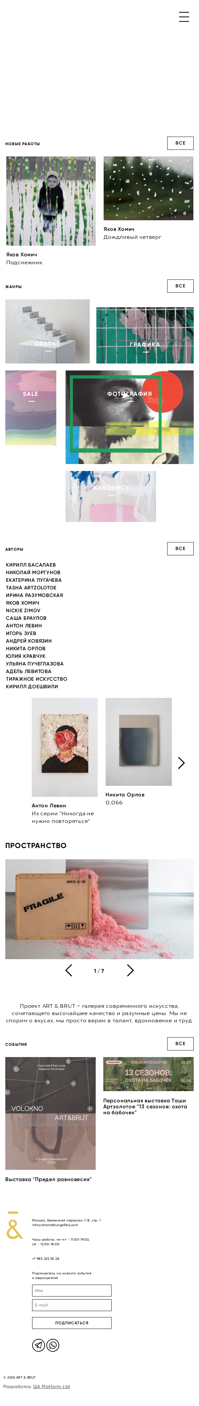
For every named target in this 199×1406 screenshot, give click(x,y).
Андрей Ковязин (29, 641)
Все (180, 143)
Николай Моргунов (33, 572)
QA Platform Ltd (51, 1386)
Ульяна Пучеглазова (35, 664)
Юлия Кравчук (26, 656)
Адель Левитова (29, 671)
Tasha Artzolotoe (31, 588)
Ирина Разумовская (34, 595)
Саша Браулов (26, 618)
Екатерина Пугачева (34, 580)
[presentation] (181, 763)
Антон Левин (24, 626)
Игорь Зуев (21, 633)
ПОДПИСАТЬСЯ (71, 1323)
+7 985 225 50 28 (45, 1258)
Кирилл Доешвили (32, 687)
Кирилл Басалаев (31, 565)
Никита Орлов (26, 649)
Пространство (36, 845)
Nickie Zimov (23, 611)
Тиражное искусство (37, 679)
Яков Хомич (22, 603)
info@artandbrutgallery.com (55, 1225)
